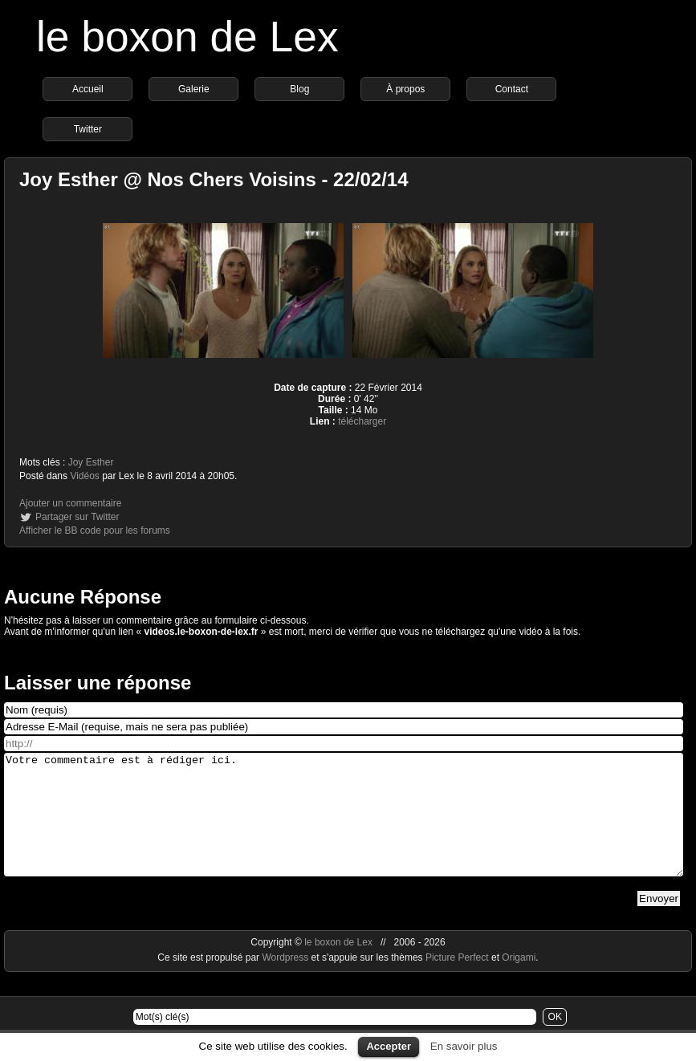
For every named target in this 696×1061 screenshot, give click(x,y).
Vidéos (84, 476)
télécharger (362, 421)
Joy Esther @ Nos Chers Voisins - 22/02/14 (214, 179)
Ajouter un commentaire (70, 503)
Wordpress (286, 981)
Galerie (194, 89)
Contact (511, 89)
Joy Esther (91, 462)
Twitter (88, 129)
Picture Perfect (457, 981)
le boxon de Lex (187, 36)
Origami (518, 981)
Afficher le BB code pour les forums (94, 530)
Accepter (388, 1046)
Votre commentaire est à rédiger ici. (343, 826)
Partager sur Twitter (77, 516)
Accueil (88, 89)
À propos (405, 89)
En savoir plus (464, 1046)
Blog (299, 89)
